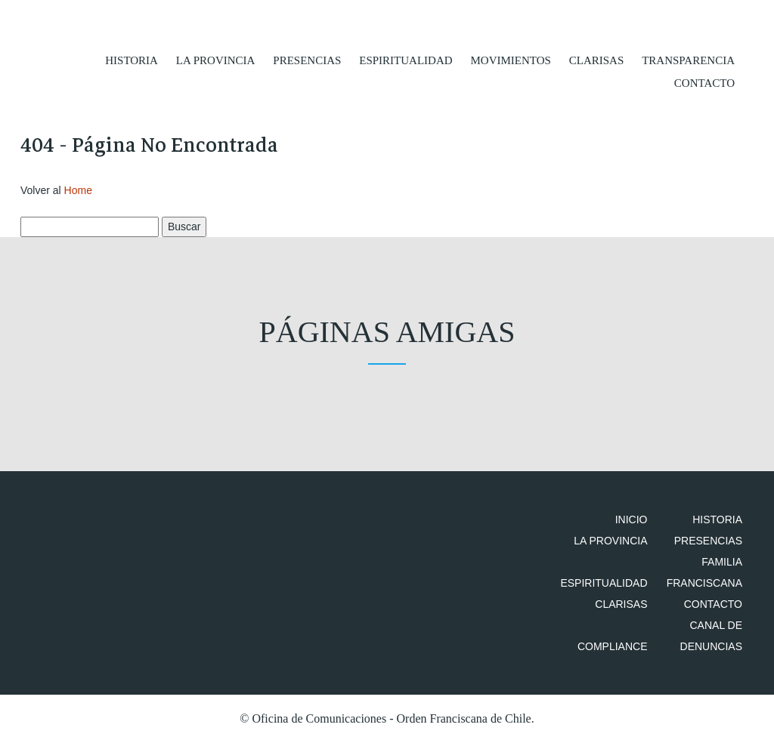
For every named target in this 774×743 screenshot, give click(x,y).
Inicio (631, 519)
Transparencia (688, 60)
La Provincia (215, 60)
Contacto (704, 83)
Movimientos (510, 60)
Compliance (612, 646)
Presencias (307, 60)
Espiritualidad (405, 60)
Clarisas (596, 60)
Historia (131, 60)
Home (78, 190)
